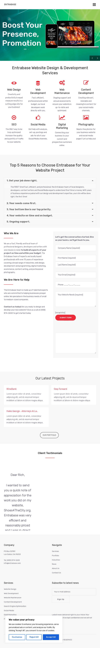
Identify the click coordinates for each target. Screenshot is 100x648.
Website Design (10, 589)
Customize (17, 637)
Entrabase (10, 4)
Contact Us (56, 572)
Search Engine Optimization (15, 606)
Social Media (9, 610)
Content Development (13, 602)
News (54, 564)
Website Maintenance (12, 597)
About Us (55, 568)
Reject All (34, 637)
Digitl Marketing (10, 614)
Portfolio (55, 555)
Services (55, 551)
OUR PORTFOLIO (49, 435)
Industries (56, 560)
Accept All (51, 637)
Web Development (11, 593)
